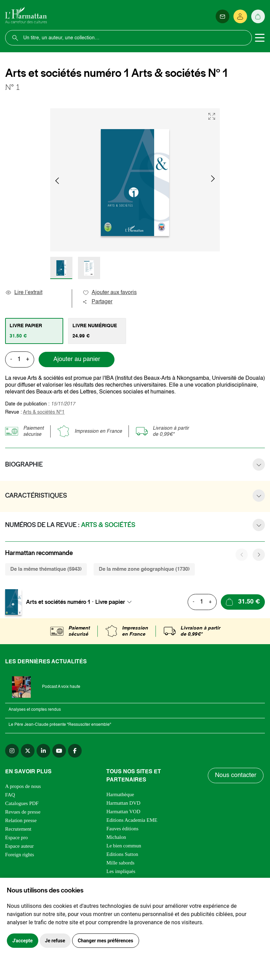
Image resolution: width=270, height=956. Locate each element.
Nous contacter (235, 775)
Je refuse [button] (55, 940)
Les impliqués (120, 871)
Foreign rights (19, 854)
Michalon (116, 837)
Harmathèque (120, 794)
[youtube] (59, 751)
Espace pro (16, 837)
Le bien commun (123, 845)
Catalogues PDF (22, 803)
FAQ (10, 795)
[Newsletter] (222, 16)
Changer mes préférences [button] (105, 940)
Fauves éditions (122, 828)
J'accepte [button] (22, 940)
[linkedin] (43, 751)
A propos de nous (23, 786)
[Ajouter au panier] (243, 602)
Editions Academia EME (131, 820)
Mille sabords (120, 862)
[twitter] (28, 751)
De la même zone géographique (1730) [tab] (144, 569)
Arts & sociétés (44, 412)
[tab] (34, 331)
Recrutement (18, 829)
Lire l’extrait (23, 292)
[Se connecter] (240, 16)
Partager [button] (97, 302)
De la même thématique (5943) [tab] (46, 569)
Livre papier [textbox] (110, 602)
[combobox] (115, 601)
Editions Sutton (122, 854)
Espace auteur (19, 846)
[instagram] (12, 751)
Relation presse (21, 820)
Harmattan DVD (123, 803)
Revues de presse (22, 812)
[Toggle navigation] (260, 38)
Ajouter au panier (76, 359)
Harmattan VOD (123, 811)
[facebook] (75, 751)
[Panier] (258, 16)
